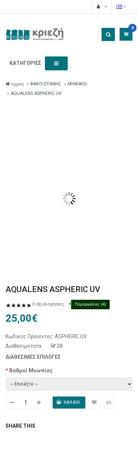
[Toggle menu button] (56, 63)
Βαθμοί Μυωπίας (31, 370)
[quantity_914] (25, 403)
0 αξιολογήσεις (48, 304)
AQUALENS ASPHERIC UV (36, 93)
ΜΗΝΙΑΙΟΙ (77, 83)
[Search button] (108, 34)
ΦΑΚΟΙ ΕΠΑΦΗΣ (45, 83)
